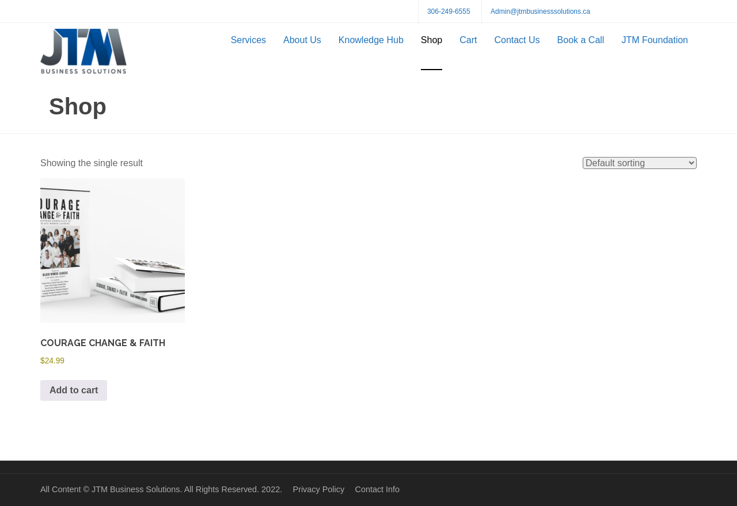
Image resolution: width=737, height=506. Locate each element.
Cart (468, 40)
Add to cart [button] (74, 390)
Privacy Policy (319, 489)
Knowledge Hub (371, 40)
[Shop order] (640, 163)
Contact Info (377, 489)
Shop (431, 40)
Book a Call (581, 40)
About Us (302, 40)
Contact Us (517, 40)
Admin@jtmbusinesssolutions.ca (540, 11)
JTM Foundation (654, 40)
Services (248, 40)
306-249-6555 (448, 11)
